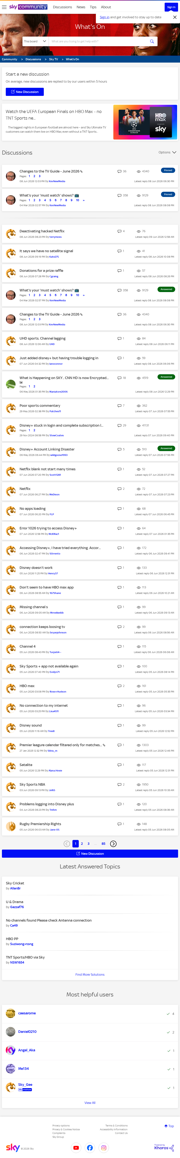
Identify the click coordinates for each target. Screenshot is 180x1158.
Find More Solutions (90, 974)
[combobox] (98, 41)
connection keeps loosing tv (42, 627)
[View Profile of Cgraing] (54, 276)
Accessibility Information (114, 1129)
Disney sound (31, 725)
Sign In (171, 7)
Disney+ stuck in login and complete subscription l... (61, 425)
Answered (166, 289)
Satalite (26, 765)
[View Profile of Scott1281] (55, 474)
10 (77, 200)
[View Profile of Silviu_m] (52, 750)
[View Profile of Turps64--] (55, 652)
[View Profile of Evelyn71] (55, 672)
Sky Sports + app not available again (49, 666)
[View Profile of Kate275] (54, 256)
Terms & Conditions (116, 1125)
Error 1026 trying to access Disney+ (48, 528)
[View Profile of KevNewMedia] (57, 181)
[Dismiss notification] (175, 17)
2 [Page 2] (82, 844)
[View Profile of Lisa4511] (54, 711)
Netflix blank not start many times (47, 469)
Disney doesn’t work (36, 567)
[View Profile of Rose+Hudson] (58, 691)
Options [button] (164, 152)
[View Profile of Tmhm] (53, 809)
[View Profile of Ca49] (14, 925)
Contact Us (121, 1133)
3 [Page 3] (89, 844)
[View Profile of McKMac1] (54, 534)
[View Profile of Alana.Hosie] (55, 770)
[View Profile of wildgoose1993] (59, 455)
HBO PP (12, 939)
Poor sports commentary (40, 405)
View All (90, 1103)
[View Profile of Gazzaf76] (17, 907)
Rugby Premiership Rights (40, 824)
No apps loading (33, 508)
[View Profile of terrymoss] (56, 236)
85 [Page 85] (103, 844)
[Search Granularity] (35, 41)
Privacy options (61, 1125)
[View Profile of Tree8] (51, 731)
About (106, 7)
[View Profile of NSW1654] (17, 962)
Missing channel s (34, 607)
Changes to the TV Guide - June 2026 (50, 171)
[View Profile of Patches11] (55, 411)
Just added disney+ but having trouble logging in (59, 358)
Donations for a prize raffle (41, 270)
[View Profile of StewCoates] (57, 435)
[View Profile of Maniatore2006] (58, 391)
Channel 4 (28, 646)
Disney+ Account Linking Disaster (47, 449)
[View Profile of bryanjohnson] (58, 632)
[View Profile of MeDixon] (54, 494)
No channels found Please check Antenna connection (49, 920)
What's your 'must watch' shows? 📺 (49, 195)
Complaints (58, 1133)
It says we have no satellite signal (46, 251)
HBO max (27, 686)
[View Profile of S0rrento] (55, 553)
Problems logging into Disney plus (47, 804)
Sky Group (58, 1136)
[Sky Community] (28, 7)
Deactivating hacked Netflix (42, 231)
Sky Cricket (15, 883)
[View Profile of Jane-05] (54, 829)
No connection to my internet (44, 705)
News (81, 7)
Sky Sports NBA (32, 784)
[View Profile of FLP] (52, 514)
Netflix (25, 488)
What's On (90, 26)
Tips (93, 7)
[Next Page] (113, 844)
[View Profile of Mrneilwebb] (57, 612)
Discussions (62, 7)
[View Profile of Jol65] (52, 790)
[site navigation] (4, 7)
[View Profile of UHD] (52, 344)
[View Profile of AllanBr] (15, 888)
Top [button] (171, 1126)
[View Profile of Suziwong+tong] (21, 944)
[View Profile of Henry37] (53, 573)
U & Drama (14, 902)
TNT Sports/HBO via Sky (25, 957)
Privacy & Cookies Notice (66, 1129)
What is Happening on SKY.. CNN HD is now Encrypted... (64, 378)
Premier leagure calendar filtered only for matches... (61, 745)
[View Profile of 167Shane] (55, 593)
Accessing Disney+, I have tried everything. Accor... (60, 548)
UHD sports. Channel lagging (43, 338)
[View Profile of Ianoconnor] (56, 363)
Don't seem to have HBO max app (47, 587)
